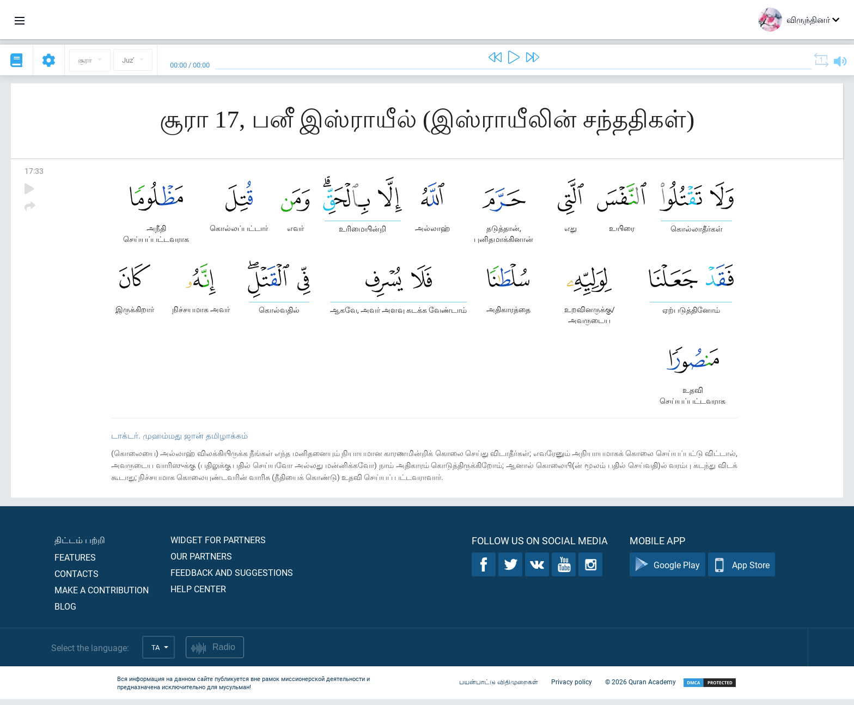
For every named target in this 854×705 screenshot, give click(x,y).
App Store (741, 570)
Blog (65, 612)
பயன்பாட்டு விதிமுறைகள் (498, 687)
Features (75, 563)
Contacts (76, 579)
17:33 (34, 171)
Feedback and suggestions (231, 578)
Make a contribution (101, 595)
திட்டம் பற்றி (79, 545)
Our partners (201, 562)
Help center (198, 594)
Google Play (667, 570)
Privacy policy (571, 687)
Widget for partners (218, 545)
